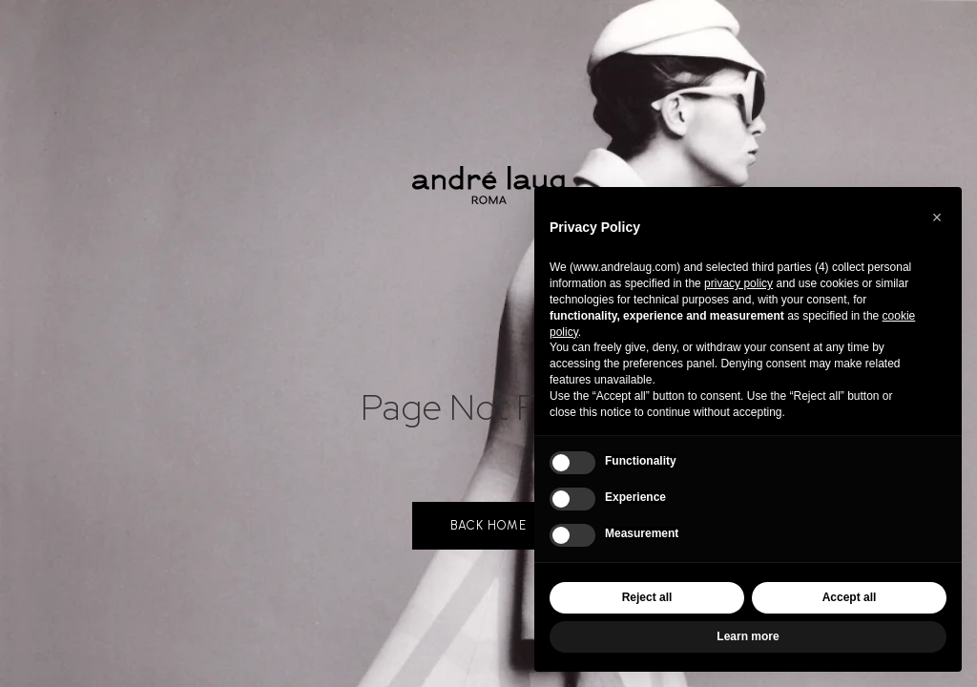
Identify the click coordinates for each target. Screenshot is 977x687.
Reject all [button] (647, 597)
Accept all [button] (849, 597)
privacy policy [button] (738, 283)
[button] (937, 217)
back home (488, 525)
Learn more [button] (748, 636)
